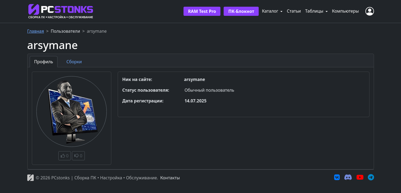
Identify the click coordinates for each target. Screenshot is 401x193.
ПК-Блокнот (241, 11)
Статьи (294, 11)
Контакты (170, 178)
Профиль (43, 62)
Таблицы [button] (314, 11)
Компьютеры (345, 11)
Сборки (74, 62)
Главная (35, 31)
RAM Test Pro (202, 11)
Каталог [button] (270, 11)
